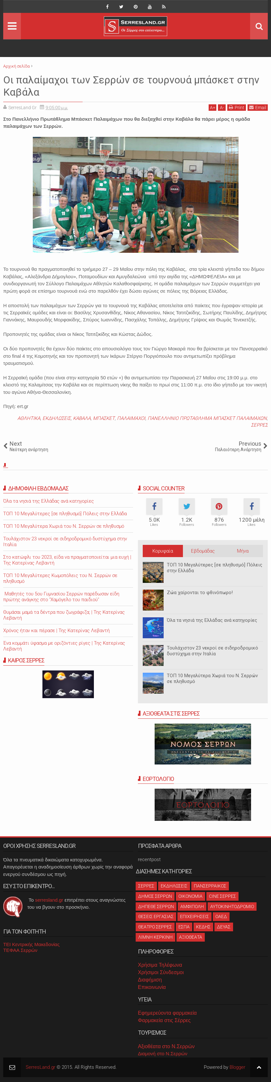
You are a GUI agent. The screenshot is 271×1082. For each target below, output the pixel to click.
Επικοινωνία (152, 987)
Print (236, 107)
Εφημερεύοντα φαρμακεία (167, 1013)
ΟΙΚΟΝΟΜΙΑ (190, 896)
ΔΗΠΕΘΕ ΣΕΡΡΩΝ (156, 906)
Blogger (237, 1067)
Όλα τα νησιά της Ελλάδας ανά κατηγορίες (212, 620)
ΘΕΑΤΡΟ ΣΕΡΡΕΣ (155, 926)
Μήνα (242, 551)
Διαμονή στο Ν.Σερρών (162, 1053)
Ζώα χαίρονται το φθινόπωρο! (200, 592)
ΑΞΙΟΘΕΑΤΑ (190, 937)
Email (257, 107)
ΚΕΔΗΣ (203, 926)
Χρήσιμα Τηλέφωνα (160, 965)
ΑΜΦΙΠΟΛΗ (192, 906)
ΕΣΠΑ (184, 926)
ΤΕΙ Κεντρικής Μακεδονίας (31, 944)
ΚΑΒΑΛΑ (82, 418)
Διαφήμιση (150, 979)
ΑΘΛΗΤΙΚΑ (28, 418)
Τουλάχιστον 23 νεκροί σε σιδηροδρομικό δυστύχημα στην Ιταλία (212, 651)
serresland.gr (49, 900)
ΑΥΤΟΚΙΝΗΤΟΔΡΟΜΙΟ (232, 906)
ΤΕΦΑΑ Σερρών (20, 950)
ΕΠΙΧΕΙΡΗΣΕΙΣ (194, 916)
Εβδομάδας (203, 551)
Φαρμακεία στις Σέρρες (164, 1020)
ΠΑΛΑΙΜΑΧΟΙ (131, 418)
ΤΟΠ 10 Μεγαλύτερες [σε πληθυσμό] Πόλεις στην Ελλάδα (65, 514)
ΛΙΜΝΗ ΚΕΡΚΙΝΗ (155, 937)
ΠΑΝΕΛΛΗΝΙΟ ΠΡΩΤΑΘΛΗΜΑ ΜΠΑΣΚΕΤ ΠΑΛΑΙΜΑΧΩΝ (207, 418)
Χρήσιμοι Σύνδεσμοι (161, 972)
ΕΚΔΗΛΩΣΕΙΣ (56, 418)
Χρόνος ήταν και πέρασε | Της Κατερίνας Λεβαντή (56, 630)
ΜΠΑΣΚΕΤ (104, 418)
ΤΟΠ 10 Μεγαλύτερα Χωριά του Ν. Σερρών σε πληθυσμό (63, 526)
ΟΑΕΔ (221, 916)
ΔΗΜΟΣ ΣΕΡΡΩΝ (155, 896)
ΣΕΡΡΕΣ (259, 425)
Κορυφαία (162, 551)
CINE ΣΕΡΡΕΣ (222, 896)
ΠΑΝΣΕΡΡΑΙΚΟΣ (210, 885)
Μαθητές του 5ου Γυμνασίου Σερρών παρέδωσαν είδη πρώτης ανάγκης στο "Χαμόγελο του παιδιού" (61, 597)
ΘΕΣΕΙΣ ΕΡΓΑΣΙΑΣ (156, 916)
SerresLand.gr (40, 1067)
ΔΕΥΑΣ (223, 926)
